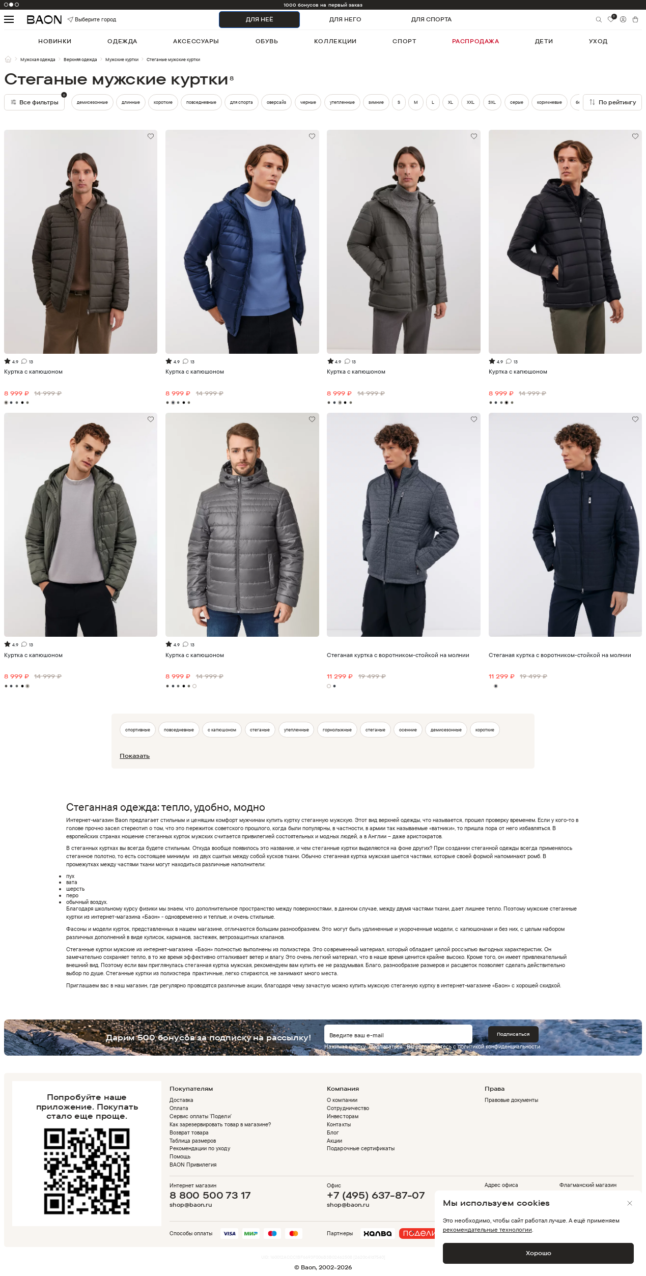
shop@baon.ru (191, 1205)
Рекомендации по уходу (200, 1148)
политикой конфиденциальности (499, 1046)
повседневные (201, 102)
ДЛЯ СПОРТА (431, 19)
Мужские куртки (121, 59)
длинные (131, 102)
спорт (404, 41)
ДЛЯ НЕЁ (259, 19)
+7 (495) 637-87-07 (376, 1195)
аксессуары (196, 41)
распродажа (475, 41)
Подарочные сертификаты (360, 1148)
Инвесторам (342, 1116)
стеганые (260, 729)
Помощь (180, 1156)
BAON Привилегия (193, 1164)
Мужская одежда (37, 59)
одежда (122, 41)
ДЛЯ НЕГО (345, 19)
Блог (333, 1132)
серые (516, 102)
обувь (267, 41)
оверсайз (276, 102)
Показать (135, 755)
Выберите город (80, 19)
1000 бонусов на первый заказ (323, 5)
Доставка (181, 1099)
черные (308, 102)
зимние (376, 102)
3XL (492, 102)
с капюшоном (222, 729)
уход (598, 41)
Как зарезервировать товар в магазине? (220, 1124)
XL (450, 102)
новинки (55, 41)
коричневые (549, 102)
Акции (334, 1140)
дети (544, 41)
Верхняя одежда (80, 59)
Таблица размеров (193, 1140)
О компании (342, 1099)
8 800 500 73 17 (210, 1195)
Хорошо (538, 1253)
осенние (408, 729)
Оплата (179, 1108)
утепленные (342, 102)
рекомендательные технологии (487, 1229)
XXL (470, 102)
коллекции (335, 41)
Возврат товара (189, 1132)
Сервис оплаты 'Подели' (200, 1116)
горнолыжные (337, 729)
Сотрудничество (348, 1108)
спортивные (137, 729)
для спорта (241, 102)
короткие (163, 102)
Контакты (338, 1124)
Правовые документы (511, 1099)
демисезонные (92, 102)
